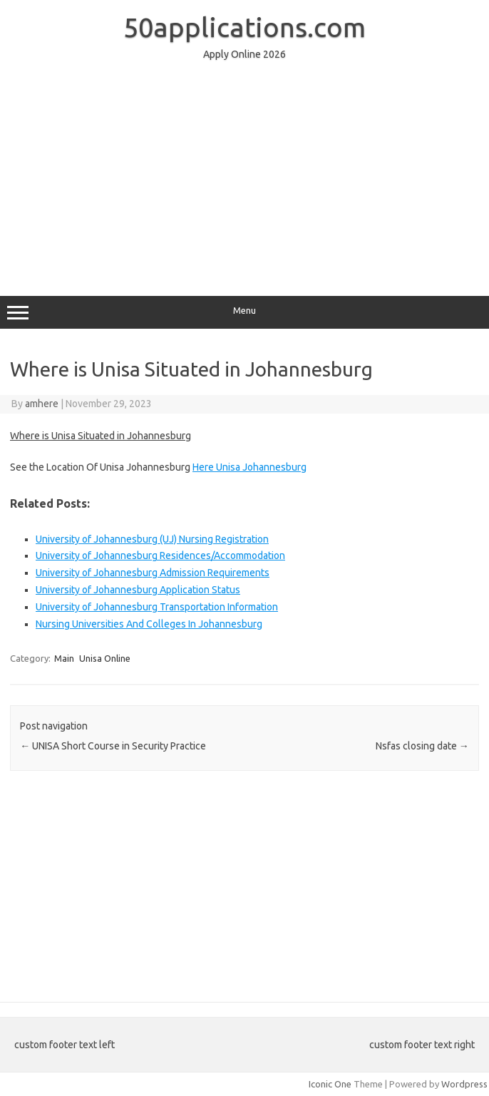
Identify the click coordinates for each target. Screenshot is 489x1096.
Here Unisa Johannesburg (249, 467)
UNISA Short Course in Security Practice (113, 746)
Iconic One (330, 1084)
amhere (41, 403)
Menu (244, 312)
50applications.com (244, 27)
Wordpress (464, 1084)
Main (64, 658)
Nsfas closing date (422, 746)
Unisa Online (104, 658)
